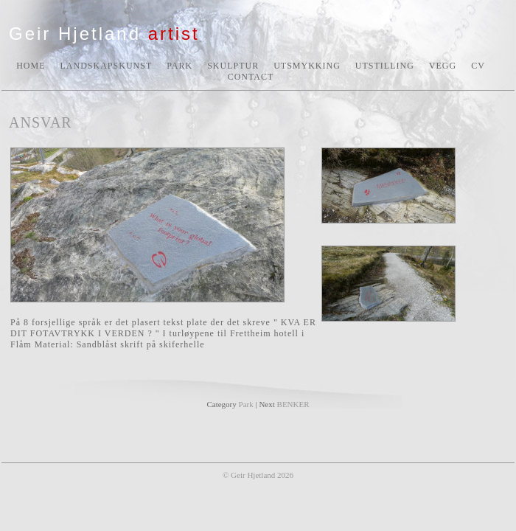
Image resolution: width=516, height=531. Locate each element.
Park (246, 404)
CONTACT (251, 77)
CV (478, 65)
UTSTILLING (384, 65)
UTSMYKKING (307, 65)
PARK (179, 65)
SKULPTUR (233, 65)
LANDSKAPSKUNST (106, 65)
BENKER (293, 404)
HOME (30, 65)
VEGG (442, 65)
